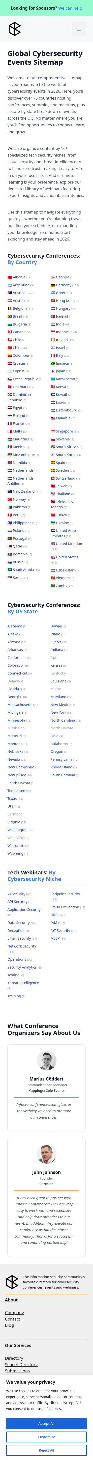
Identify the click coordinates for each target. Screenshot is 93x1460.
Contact (12, 1319)
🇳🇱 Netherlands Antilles (20, 481)
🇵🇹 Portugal (19, 538)
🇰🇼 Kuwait (61, 394)
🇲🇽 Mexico (18, 446)
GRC (58, 914)
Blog (9, 1325)
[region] (46, 1417)
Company (14, 1312)
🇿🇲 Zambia (62, 585)
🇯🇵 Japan (61, 371)
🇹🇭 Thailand (63, 493)
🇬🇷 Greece (61, 292)
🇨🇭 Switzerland (66, 478)
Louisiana (61, 681)
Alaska (15, 634)
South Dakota (20, 783)
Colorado (18, 665)
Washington (20, 829)
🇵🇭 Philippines (22, 522)
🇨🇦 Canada (19, 331)
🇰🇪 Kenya (60, 386)
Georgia (17, 696)
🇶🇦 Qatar (17, 546)
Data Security (21, 922)
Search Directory (21, 1364)
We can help (70, 8)
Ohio (57, 735)
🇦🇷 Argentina (20, 285)
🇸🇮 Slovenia (62, 439)
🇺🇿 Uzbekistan (65, 570)
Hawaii (58, 626)
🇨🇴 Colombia (20, 355)
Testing (15, 975)
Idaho (58, 634)
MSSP (58, 938)
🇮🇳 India (60, 324)
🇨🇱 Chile (16, 339)
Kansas (59, 665)
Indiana (59, 649)
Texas (15, 798)
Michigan (17, 712)
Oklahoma (61, 743)
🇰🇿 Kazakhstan (65, 379)
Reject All (46, 1450)
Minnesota (19, 720)
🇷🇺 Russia (17, 562)
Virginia (16, 822)
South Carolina (65, 775)
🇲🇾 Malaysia (64, 418)
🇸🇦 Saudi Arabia (23, 569)
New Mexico (63, 704)
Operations (19, 959)
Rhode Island (64, 767)
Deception (18, 930)
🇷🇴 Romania (19, 554)
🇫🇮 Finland (18, 415)
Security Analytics (25, 967)
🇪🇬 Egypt (17, 407)
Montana (17, 743)
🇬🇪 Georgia (62, 277)
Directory (14, 1358)
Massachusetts (22, 704)
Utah (13, 806)
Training (16, 996)
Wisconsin (18, 845)
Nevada (16, 759)
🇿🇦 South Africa (66, 446)
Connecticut (19, 673)
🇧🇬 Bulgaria (19, 324)
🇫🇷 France (18, 423)
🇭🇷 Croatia (18, 363)
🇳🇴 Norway (18, 499)
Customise (46, 1436)
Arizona (16, 642)
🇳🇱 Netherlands (23, 470)
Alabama (17, 626)
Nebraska (17, 751)
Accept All (46, 1423)
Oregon (59, 751)
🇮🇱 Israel (60, 347)
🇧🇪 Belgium (20, 308)
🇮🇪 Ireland (62, 339)
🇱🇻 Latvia (60, 402)
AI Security (19, 894)
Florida (16, 688)
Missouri (16, 735)
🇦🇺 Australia (20, 292)
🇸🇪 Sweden (63, 470)
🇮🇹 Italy (60, 355)
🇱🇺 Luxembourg (66, 410)
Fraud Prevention (68, 907)
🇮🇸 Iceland (61, 316)
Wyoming (17, 853)
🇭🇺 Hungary (63, 308)
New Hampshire (22, 767)
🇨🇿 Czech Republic (24, 379)
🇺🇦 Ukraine (62, 522)
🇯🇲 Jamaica (62, 363)
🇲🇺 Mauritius (20, 439)
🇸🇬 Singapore (65, 431)
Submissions (17, 1371)
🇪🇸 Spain (61, 462)
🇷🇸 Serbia (17, 577)
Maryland (61, 696)
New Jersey (19, 775)
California (19, 657)
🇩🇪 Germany (65, 285)
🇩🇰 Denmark (20, 386)
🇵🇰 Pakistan (19, 507)
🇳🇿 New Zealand (23, 491)
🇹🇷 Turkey (61, 515)
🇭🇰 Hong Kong (65, 300)
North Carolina (66, 720)
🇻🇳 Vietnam (62, 577)
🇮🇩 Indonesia (64, 331)
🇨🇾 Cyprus (18, 371)
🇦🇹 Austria (18, 300)
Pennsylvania (64, 759)
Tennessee (19, 790)
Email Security (22, 938)
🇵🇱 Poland (19, 530)
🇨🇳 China (17, 347)
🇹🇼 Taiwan (61, 486)
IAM (58, 922)
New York (61, 712)
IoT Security (63, 930)
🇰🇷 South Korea (66, 454)
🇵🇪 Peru (16, 515)
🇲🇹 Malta (17, 431)
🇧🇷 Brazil (17, 316)
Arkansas (17, 649)
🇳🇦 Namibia (19, 462)
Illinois (59, 642)
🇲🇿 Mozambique (23, 454)
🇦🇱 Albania (18, 277)
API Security (20, 901)
